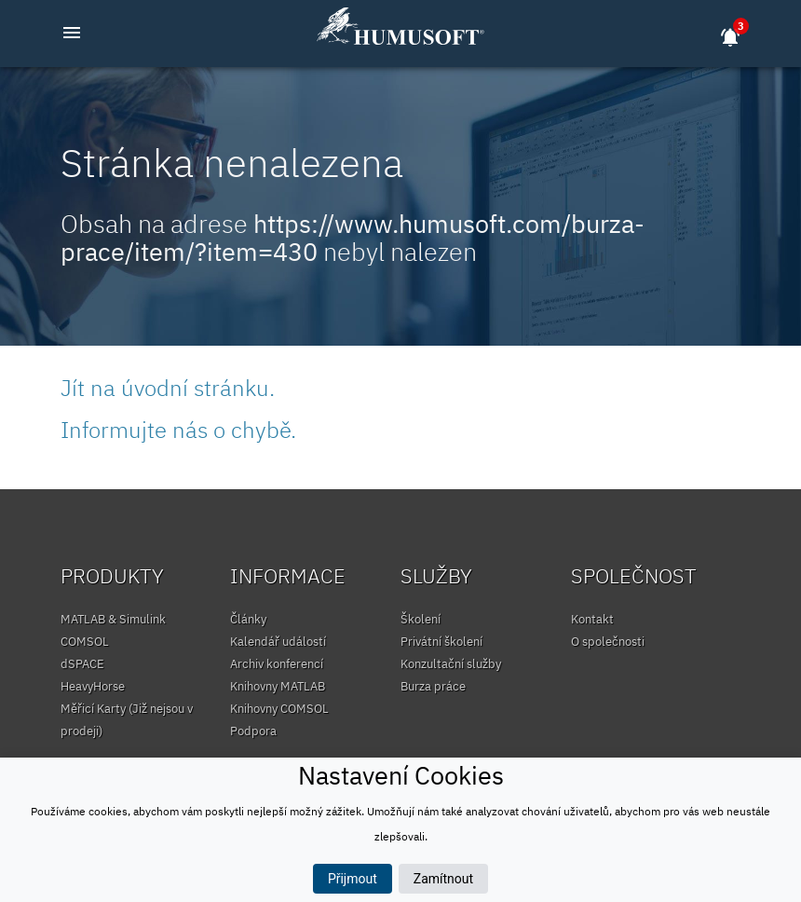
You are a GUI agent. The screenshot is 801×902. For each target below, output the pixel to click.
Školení (420, 619)
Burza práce (433, 686)
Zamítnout (443, 878)
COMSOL (85, 641)
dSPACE (82, 664)
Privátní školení (441, 641)
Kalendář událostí (278, 641)
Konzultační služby (450, 664)
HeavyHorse (93, 686)
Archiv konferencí (276, 664)
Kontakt (592, 619)
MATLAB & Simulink (113, 619)
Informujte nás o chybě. (178, 429)
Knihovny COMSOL (279, 709)
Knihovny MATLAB (277, 686)
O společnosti (608, 641)
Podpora (253, 731)
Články (248, 619)
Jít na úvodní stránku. (168, 388)
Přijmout (352, 878)
